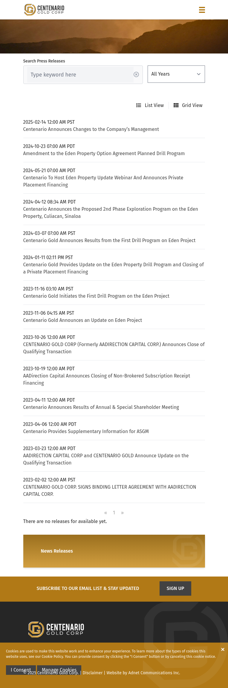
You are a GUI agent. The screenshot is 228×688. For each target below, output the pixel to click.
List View (150, 105)
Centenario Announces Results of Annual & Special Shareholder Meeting (101, 407)
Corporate (50, 659)
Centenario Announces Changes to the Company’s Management (91, 129)
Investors (97, 659)
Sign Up (175, 588)
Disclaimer (93, 672)
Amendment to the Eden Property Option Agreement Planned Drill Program (104, 153)
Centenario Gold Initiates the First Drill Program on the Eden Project (96, 296)
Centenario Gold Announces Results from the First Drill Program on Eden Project (109, 240)
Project (74, 659)
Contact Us (138, 659)
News (117, 659)
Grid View (188, 105)
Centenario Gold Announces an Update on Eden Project (82, 320)
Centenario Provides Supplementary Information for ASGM (86, 431)
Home (29, 659)
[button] (202, 10)
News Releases (57, 551)
